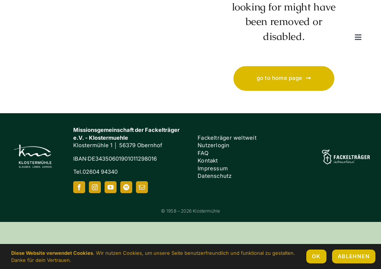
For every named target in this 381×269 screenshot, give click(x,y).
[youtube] (111, 187)
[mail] (142, 187)
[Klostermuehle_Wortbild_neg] (47, 12)
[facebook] (79, 187)
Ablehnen (354, 256)
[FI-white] (346, 152)
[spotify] (126, 187)
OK (316, 256)
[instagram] (95, 187)
